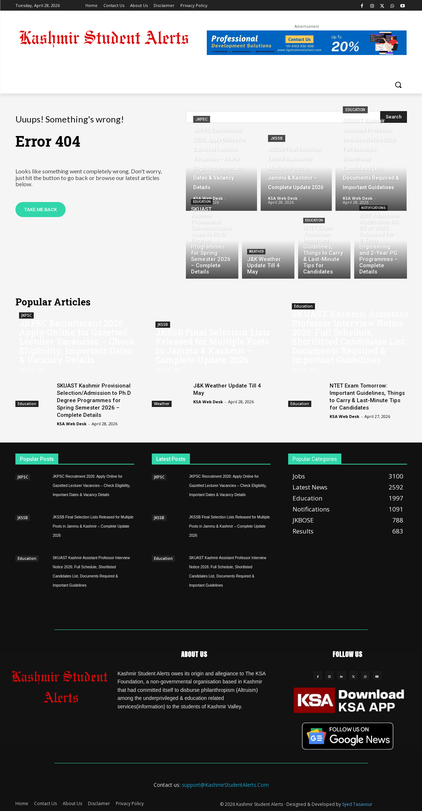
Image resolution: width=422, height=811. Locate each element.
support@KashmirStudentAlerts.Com (225, 784)
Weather (256, 251)
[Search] (393, 117)
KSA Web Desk (72, 423)
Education (355, 110)
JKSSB (277, 138)
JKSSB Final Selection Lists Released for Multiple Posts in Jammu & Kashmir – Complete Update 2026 (212, 346)
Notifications (373, 208)
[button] (398, 84)
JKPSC (202, 119)
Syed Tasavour (357, 804)
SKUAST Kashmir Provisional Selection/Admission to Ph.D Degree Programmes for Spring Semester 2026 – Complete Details (94, 400)
